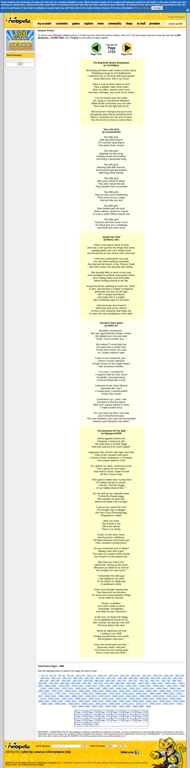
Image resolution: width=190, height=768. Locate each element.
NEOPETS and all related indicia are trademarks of (32, 759)
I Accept (157, 8)
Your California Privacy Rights (31, 765)
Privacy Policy (142, 8)
